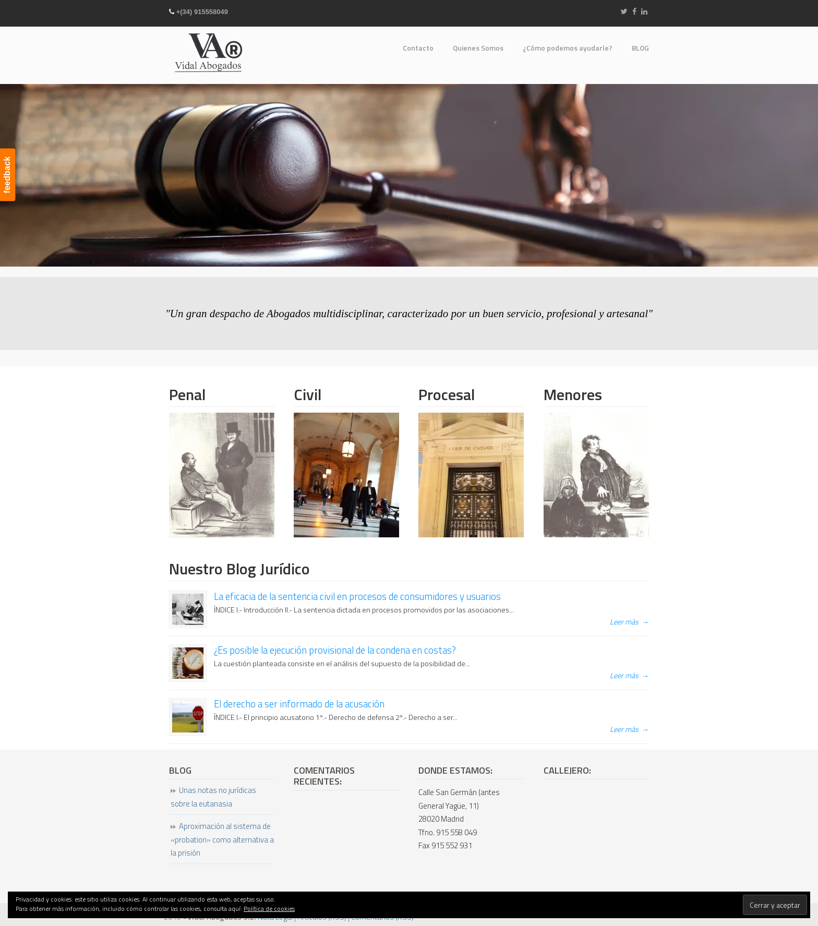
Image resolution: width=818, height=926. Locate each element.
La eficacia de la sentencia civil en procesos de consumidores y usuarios (357, 596)
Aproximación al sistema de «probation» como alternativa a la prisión (222, 839)
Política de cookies (269, 908)
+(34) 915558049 (202, 12)
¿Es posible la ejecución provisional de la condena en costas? (335, 650)
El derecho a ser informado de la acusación (299, 703)
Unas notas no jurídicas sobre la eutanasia (213, 797)
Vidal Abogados (208, 52)
